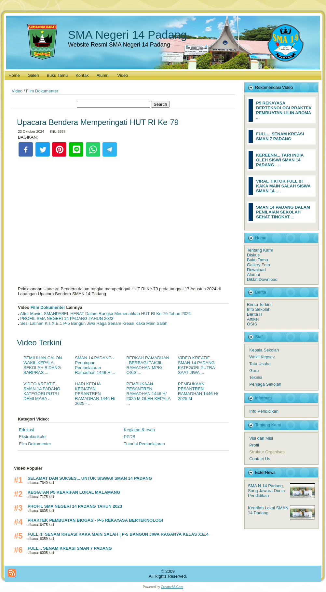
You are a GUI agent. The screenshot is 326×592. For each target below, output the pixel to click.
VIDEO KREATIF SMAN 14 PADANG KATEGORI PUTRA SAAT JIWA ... (196, 365)
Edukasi (26, 429)
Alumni (253, 274)
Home (260, 237)
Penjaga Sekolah (265, 384)
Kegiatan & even (139, 429)
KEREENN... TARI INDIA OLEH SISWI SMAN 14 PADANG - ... (280, 160)
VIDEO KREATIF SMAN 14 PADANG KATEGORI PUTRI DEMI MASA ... (41, 391)
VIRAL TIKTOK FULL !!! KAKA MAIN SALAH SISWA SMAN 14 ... (283, 186)
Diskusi (254, 255)
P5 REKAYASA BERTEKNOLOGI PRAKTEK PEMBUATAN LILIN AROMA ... (284, 110)
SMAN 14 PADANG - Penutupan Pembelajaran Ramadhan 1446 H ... (95, 365)
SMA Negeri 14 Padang (127, 34)
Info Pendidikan (263, 411)
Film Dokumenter (42, 91)
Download (256, 269)
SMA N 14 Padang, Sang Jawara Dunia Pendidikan (266, 490)
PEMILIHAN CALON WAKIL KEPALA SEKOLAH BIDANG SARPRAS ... (42, 365)
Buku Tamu (257, 259)
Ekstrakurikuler (33, 436)
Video (17, 91)
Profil (254, 445)
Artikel (253, 319)
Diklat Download (262, 279)
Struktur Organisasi (267, 451)
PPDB (129, 436)
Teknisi (255, 377)
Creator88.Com (172, 587)
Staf (259, 336)
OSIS (252, 324)
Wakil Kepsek (262, 356)
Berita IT (255, 314)
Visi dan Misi (261, 438)
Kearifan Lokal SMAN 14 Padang (268, 510)
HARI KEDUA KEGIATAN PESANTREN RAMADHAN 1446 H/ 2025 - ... (95, 393)
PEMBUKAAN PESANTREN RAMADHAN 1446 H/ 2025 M (198, 391)
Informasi (263, 397)
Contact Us (259, 458)
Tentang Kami (260, 250)
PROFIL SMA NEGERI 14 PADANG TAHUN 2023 (66, 318)
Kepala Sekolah (264, 350)
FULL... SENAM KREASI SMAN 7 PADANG (280, 136)
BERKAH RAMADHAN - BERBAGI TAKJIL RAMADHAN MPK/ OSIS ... (148, 365)
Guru (254, 370)
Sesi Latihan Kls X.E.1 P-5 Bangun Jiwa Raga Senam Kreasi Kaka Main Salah (93, 323)
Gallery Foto (258, 264)
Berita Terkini (259, 304)
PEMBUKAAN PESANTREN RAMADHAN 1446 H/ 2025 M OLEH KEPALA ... (148, 393)
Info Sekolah (258, 309)
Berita (260, 292)
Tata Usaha (260, 363)
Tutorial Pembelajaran (144, 443)
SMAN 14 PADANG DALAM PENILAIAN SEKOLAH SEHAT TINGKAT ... (283, 212)
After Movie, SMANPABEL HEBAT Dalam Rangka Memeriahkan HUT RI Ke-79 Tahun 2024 (105, 313)
